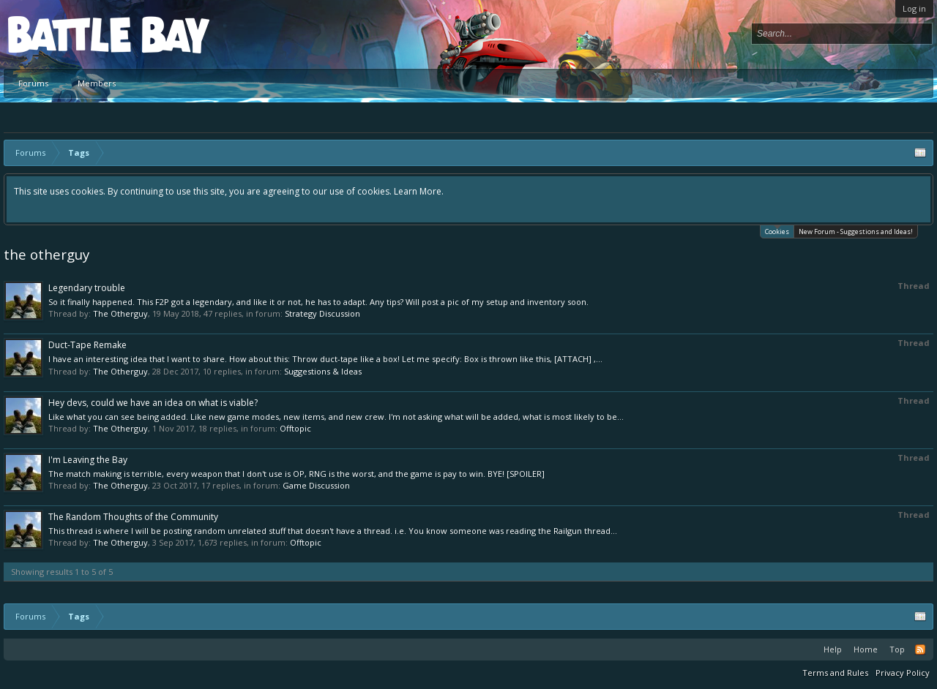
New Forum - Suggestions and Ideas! (856, 231)
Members (97, 83)
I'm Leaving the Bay (87, 459)
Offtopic (295, 428)
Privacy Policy (903, 672)
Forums (33, 83)
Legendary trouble (86, 288)
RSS (920, 649)
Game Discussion (316, 485)
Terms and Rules (835, 672)
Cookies (777, 230)
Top (897, 649)
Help (833, 649)
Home (866, 649)
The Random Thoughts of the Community (133, 517)
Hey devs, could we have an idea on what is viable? (153, 402)
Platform (61, 34)
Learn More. (419, 191)
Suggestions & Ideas (323, 371)
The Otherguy (120, 313)
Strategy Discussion (322, 313)
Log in (914, 8)
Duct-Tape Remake (87, 345)
